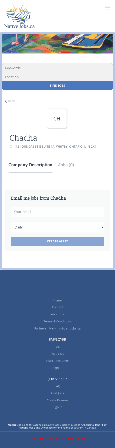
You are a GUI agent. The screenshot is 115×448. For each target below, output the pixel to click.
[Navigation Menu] (107, 7)
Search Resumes (57, 361)
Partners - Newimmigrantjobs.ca (57, 328)
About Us (57, 314)
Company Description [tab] (30, 164)
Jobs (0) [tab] (66, 164)
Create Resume (57, 400)
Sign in (58, 368)
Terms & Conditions (58, 321)
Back (11, 101)
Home (57, 300)
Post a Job (57, 354)
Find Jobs (57, 85)
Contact (57, 307)
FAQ (57, 347)
